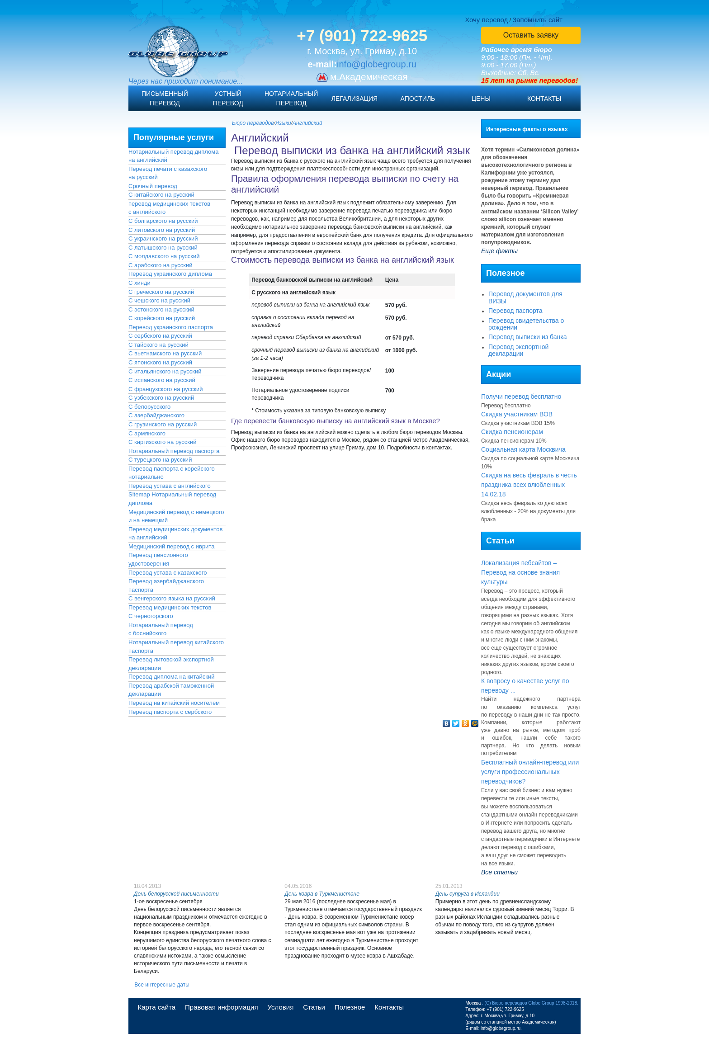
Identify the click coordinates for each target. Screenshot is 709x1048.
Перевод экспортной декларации (518, 350)
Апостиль (418, 98)
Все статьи (499, 872)
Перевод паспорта (515, 310)
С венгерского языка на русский (171, 598)
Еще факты (499, 251)
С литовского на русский (161, 230)
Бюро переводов (253, 123)
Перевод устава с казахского (167, 572)
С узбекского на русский (161, 397)
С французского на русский (165, 389)
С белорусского (149, 406)
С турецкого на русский (160, 459)
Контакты (544, 98)
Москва (473, 1003)
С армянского (146, 433)
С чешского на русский (159, 300)
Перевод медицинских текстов (169, 607)
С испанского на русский (161, 380)
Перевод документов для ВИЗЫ (525, 297)
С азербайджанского (156, 415)
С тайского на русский (158, 344)
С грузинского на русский (162, 424)
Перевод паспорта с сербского (170, 711)
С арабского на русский (160, 265)
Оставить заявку (531, 35)
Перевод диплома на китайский (171, 676)
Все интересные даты (161, 985)
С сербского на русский (160, 335)
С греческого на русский (161, 291)
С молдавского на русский (164, 256)
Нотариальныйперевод (291, 98)
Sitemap (139, 494)
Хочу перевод (486, 20)
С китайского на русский (161, 194)
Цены (481, 98)
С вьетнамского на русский (165, 353)
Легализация (354, 98)
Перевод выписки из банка (527, 336)
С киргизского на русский (162, 442)
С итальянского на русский (164, 371)
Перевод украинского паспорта (170, 327)
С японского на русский (160, 362)
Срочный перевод (152, 186)
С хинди (139, 282)
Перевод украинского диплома (170, 273)
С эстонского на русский (161, 309)
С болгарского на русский (163, 220)
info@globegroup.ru (376, 64)
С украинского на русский (163, 238)
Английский (307, 123)
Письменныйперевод (165, 98)
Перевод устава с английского (169, 485)
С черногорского (150, 616)
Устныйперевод (228, 98)
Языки (283, 123)
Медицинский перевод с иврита (171, 546)
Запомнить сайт (537, 20)
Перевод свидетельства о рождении (526, 324)
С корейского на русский (161, 318)
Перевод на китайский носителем (174, 702)
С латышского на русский (163, 247)
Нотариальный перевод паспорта (174, 451)
